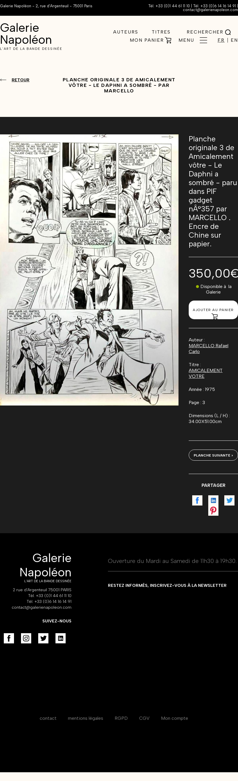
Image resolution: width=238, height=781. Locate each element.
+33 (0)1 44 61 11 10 (172, 6)
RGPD (121, 718)
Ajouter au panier (213, 313)
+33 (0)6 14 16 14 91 (218, 6)
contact (48, 718)
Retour (20, 80)
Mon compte (174, 718)
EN (234, 40)
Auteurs (125, 32)
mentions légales (85, 718)
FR (221, 40)
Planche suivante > (213, 455)
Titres (161, 32)
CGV (144, 718)
